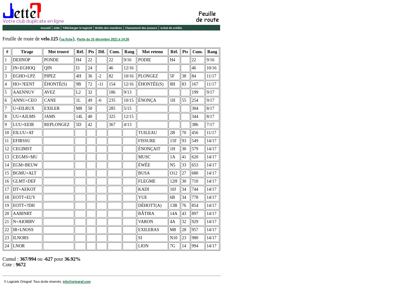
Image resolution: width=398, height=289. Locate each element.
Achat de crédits (171, 28)
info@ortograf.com (77, 281)
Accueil (45, 28)
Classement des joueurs (141, 28)
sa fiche (66, 39)
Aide (56, 28)
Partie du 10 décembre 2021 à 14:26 (103, 39)
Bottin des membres (108, 28)
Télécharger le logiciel (77, 28)
